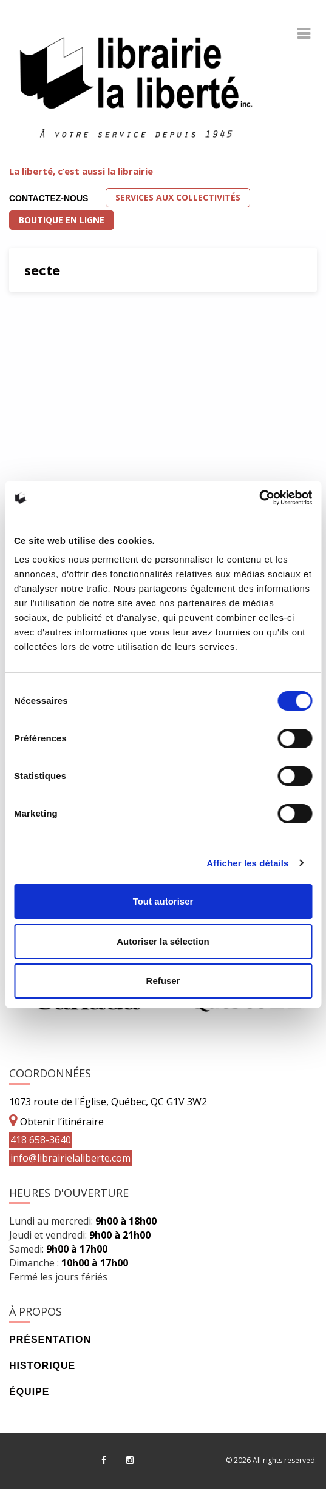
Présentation (50, 1339)
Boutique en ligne (61, 220)
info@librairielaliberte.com (70, 1158)
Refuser (163, 980)
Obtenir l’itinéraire (62, 1121)
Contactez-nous (48, 198)
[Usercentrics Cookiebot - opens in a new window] (259, 498)
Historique (42, 1365)
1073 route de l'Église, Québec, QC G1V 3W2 (108, 1101)
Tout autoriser (163, 901)
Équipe (29, 1392)
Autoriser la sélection (163, 941)
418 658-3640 (40, 1139)
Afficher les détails (247, 863)
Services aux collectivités (177, 197)
